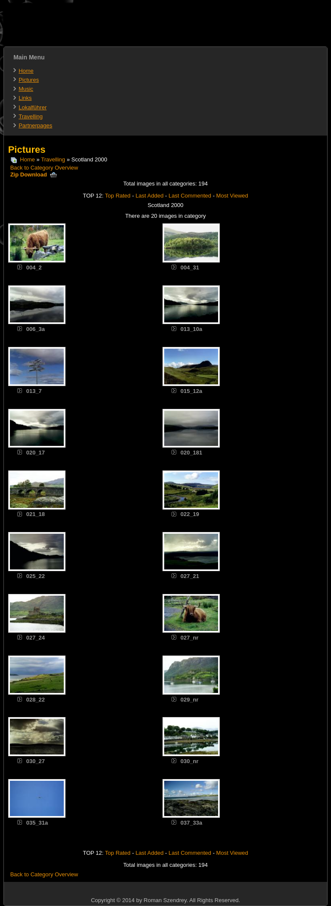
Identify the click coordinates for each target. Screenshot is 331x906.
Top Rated (118, 195)
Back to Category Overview (44, 167)
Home (26, 71)
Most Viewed (232, 195)
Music (26, 89)
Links (25, 98)
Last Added (149, 195)
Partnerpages (35, 125)
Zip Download (33, 174)
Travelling (31, 116)
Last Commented (190, 195)
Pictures (29, 80)
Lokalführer (33, 107)
